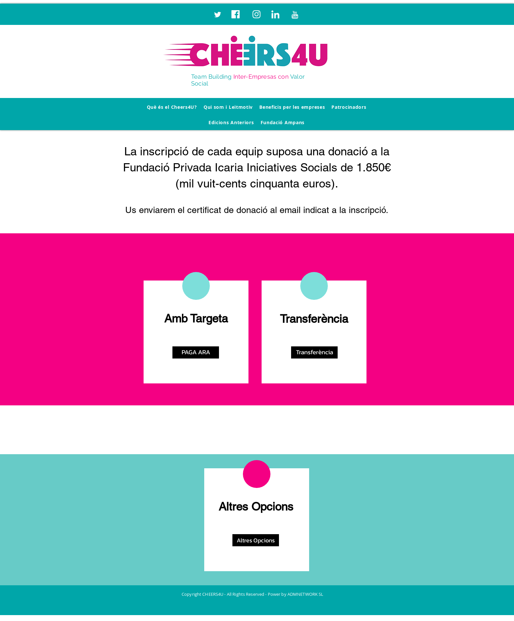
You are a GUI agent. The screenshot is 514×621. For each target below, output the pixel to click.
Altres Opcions (256, 506)
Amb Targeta (196, 318)
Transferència (314, 318)
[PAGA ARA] (195, 352)
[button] (314, 352)
